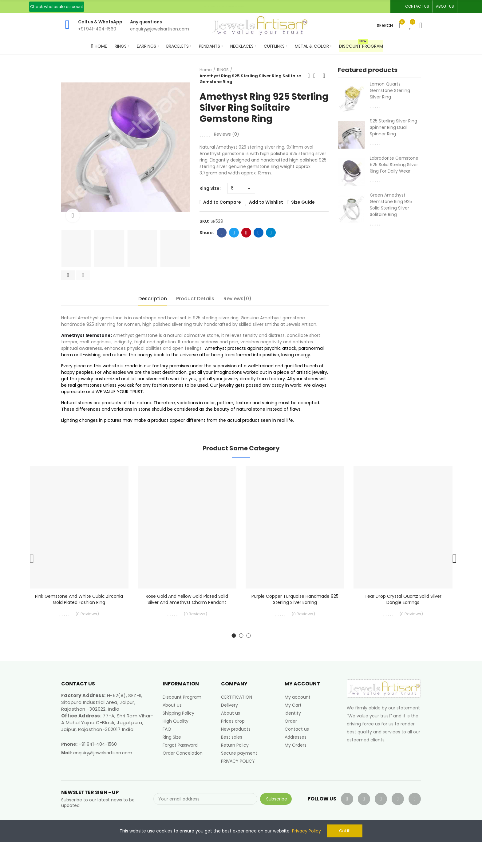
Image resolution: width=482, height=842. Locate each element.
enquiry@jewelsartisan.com (102, 753)
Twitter (234, 232)
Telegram (271, 232)
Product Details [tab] (195, 298)
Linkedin (259, 232)
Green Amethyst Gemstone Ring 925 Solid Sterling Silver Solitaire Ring (391, 204)
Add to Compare (222, 202)
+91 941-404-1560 (98, 744)
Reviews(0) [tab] (237, 298)
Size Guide (303, 202)
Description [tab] (152, 298)
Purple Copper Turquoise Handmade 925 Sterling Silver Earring (294, 599)
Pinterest (246, 232)
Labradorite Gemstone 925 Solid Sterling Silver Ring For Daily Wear (394, 164)
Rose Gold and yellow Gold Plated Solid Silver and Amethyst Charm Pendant (187, 599)
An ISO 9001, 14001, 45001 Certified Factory (225, 6)
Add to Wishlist (266, 202)
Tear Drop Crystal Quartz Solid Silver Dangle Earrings (403, 599)
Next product (324, 76)
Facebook (222, 232)
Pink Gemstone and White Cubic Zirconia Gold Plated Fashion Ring (79, 599)
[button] (56, 7)
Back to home (316, 76)
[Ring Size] (241, 188)
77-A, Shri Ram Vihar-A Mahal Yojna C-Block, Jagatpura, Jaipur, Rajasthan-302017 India (107, 722)
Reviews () (226, 134)
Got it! (344, 831)
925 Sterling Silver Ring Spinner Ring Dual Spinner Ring (393, 127)
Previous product (308, 76)
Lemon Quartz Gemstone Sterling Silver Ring (390, 90)
